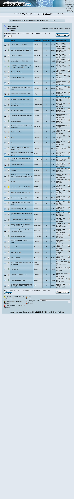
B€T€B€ (36, 170)
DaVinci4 (36, 214)
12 (25, 33)
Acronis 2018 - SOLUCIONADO (20, 61)
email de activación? (69, 11)
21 (41, 33)
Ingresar (71, 4)
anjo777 (36, 44)
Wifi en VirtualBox (16, 121)
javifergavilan (38, 159)
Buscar (33, 14)
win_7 (35, 93)
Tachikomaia (37, 66)
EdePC (61, 73)
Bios (12, 83)
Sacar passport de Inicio (18, 280)
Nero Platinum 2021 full (17, 50)
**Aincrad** (37, 175)
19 (38, 33)
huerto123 (37, 55)
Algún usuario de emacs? (18, 236)
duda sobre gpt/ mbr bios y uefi (20, 99)
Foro (15, 14)
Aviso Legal (18, 312)
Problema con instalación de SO (20, 187)
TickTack (36, 115)
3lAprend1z (37, 236)
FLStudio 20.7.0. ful (16, 258)
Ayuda (28, 14)
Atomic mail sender (16, 55)
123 (49, 33)
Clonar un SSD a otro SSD (18, 274)
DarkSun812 (37, 225)
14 (28, 33)
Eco (12, 143)
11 (23, 33)
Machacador (62, 46)
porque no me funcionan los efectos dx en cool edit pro (21, 230)
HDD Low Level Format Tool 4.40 (20, 192)
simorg (61, 139)
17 (34, 33)
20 (39, 33)
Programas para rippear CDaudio (20, 198)
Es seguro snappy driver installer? (21, 219)
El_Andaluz (62, 259)
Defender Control (16, 252)
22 (43, 33)
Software (12, 31)
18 (36, 33)
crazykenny (62, 111)
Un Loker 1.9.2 (15, 181)
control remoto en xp (17, 110)
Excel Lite (13, 170)
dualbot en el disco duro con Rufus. (21, 93)
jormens (36, 132)
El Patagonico (38, 104)
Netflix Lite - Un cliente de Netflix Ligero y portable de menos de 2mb (21, 175)
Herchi (36, 72)
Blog (23, 14)
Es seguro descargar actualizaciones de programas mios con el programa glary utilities (21, 285)
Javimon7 (36, 88)
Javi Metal (37, 198)
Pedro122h (37, 99)
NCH (12, 137)
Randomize (62, 160)
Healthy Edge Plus (16, 132)
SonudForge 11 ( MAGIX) (18, 208)
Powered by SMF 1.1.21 (31, 312)
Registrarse (46, 14)
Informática (12, 28)
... (47, 33)
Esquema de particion (17, 77)
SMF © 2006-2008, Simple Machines (52, 312)
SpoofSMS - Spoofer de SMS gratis (21, 115)
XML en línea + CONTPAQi (19, 44)
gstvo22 (61, 68)
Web (19, 14)
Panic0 (36, 203)
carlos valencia (36, 263)
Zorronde (36, 50)
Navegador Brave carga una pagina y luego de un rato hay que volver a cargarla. (22, 154)
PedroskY (37, 121)
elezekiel (36, 110)
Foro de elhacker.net (13, 26)
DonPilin (36, 154)
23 (45, 33)
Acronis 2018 (14, 247)
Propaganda (14, 269)
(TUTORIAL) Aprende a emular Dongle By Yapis (37, 20)
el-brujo (61, 95)
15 (30, 33)
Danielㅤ (60, 182)
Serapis (61, 188)
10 (21, 33)
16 (32, 33)
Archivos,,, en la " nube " (18, 164)
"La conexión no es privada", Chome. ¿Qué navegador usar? (22, 66)
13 (27, 33)
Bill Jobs (36, 187)
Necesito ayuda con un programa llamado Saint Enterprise (20, 225)
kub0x (60, 100)
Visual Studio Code (16, 72)
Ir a (38, 300)
